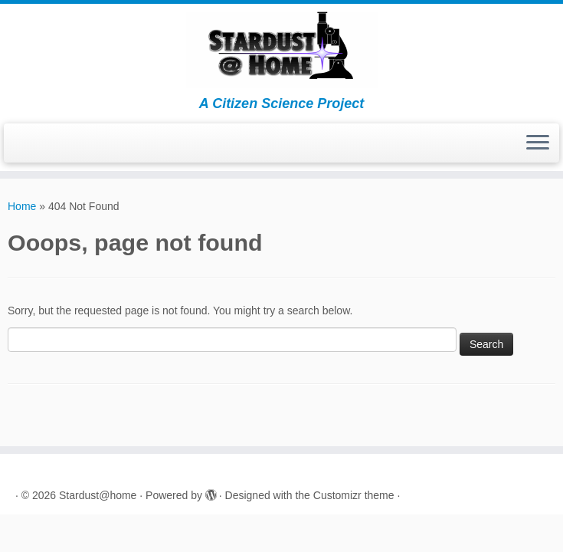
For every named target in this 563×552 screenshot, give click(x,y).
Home (22, 206)
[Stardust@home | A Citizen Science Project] (281, 50)
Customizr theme (353, 495)
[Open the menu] (537, 143)
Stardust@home (97, 495)
